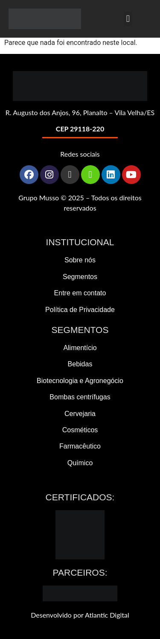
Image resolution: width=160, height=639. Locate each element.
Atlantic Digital (107, 615)
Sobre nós (80, 260)
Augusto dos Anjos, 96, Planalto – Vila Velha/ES (83, 112)
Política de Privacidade (80, 309)
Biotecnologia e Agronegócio (80, 380)
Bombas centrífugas (79, 397)
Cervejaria (80, 413)
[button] (128, 19)
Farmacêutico (80, 446)
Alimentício (79, 347)
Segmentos (80, 276)
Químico (80, 463)
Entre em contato (80, 293)
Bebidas (80, 364)
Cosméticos (80, 430)
